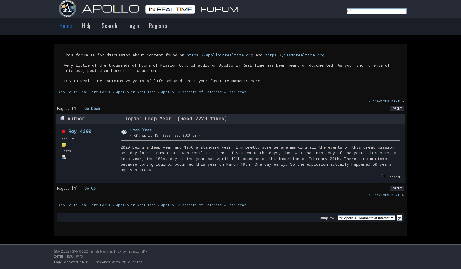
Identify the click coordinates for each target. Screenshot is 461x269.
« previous (378, 101)
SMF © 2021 (80, 251)
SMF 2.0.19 (61, 251)
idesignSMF (137, 251)
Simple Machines (101, 251)
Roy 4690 (79, 131)
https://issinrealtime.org (294, 55)
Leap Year (141, 129)
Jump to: (328, 218)
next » (397, 101)
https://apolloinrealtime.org (220, 55)
